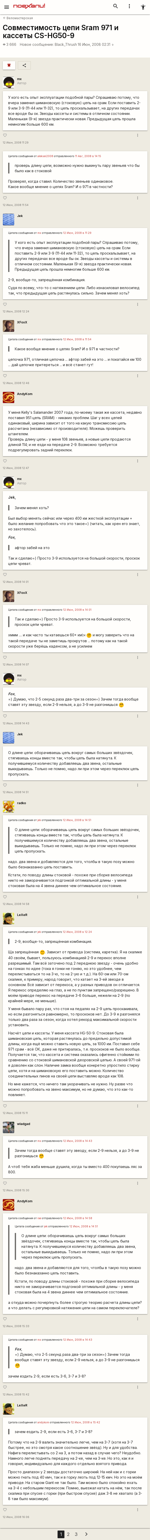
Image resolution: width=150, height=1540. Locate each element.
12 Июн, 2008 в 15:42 (85, 1422)
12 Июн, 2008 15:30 (16, 1190)
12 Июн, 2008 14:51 (16, 792)
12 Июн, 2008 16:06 (16, 1517)
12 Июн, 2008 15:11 (15, 1113)
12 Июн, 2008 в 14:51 (77, 820)
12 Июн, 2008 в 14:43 (77, 1141)
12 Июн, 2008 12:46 (16, 383)
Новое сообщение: (37, 44)
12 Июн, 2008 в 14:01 (77, 609)
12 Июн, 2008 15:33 (16, 1326)
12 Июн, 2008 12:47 (16, 468)
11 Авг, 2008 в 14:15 (88, 156)
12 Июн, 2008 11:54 (16, 205)
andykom (43, 1422)
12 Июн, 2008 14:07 (16, 664)
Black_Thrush (66, 44)
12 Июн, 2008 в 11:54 (77, 339)
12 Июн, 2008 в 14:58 (77, 1218)
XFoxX (22, 322)
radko (21, 803)
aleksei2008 (45, 156)
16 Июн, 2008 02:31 (96, 44)
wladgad (23, 1124)
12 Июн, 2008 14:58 (16, 904)
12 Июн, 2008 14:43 (16, 723)
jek (39, 820)
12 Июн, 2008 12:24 (16, 311)
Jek (20, 216)
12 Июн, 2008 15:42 (16, 1394)
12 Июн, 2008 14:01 (16, 582)
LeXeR (22, 915)
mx (19, 79)
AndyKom (24, 394)
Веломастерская (18, 18)
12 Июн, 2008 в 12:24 (77, 932)
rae (39, 1218)
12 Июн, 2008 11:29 (16, 142)
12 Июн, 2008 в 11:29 (77, 233)
